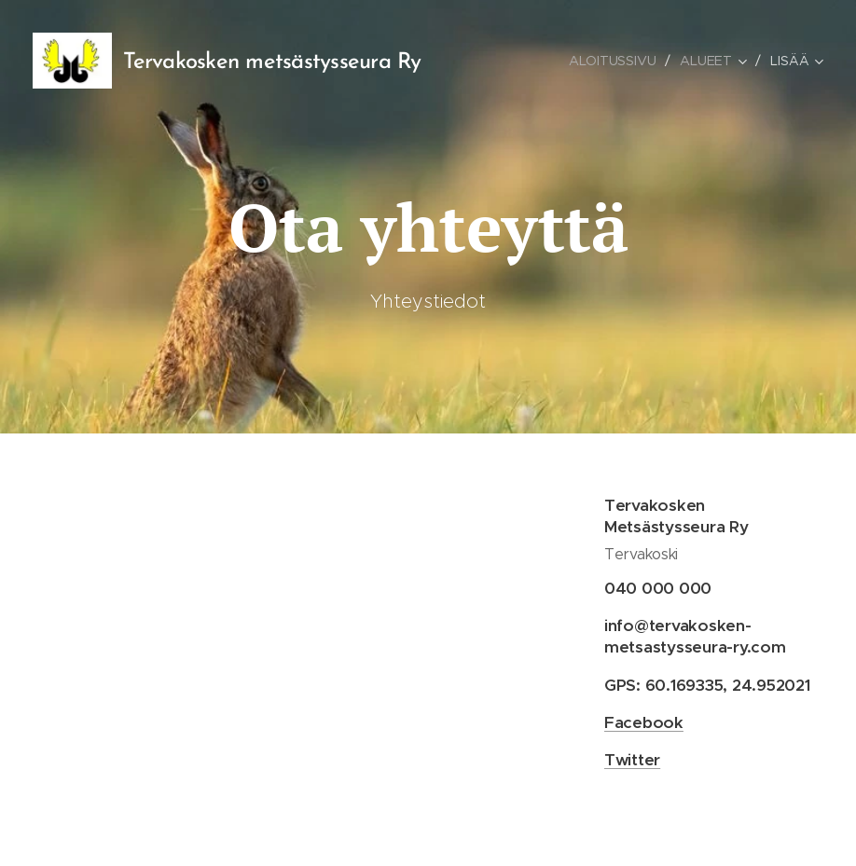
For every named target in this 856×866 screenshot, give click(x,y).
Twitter (632, 759)
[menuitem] (615, 60)
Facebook (643, 721)
